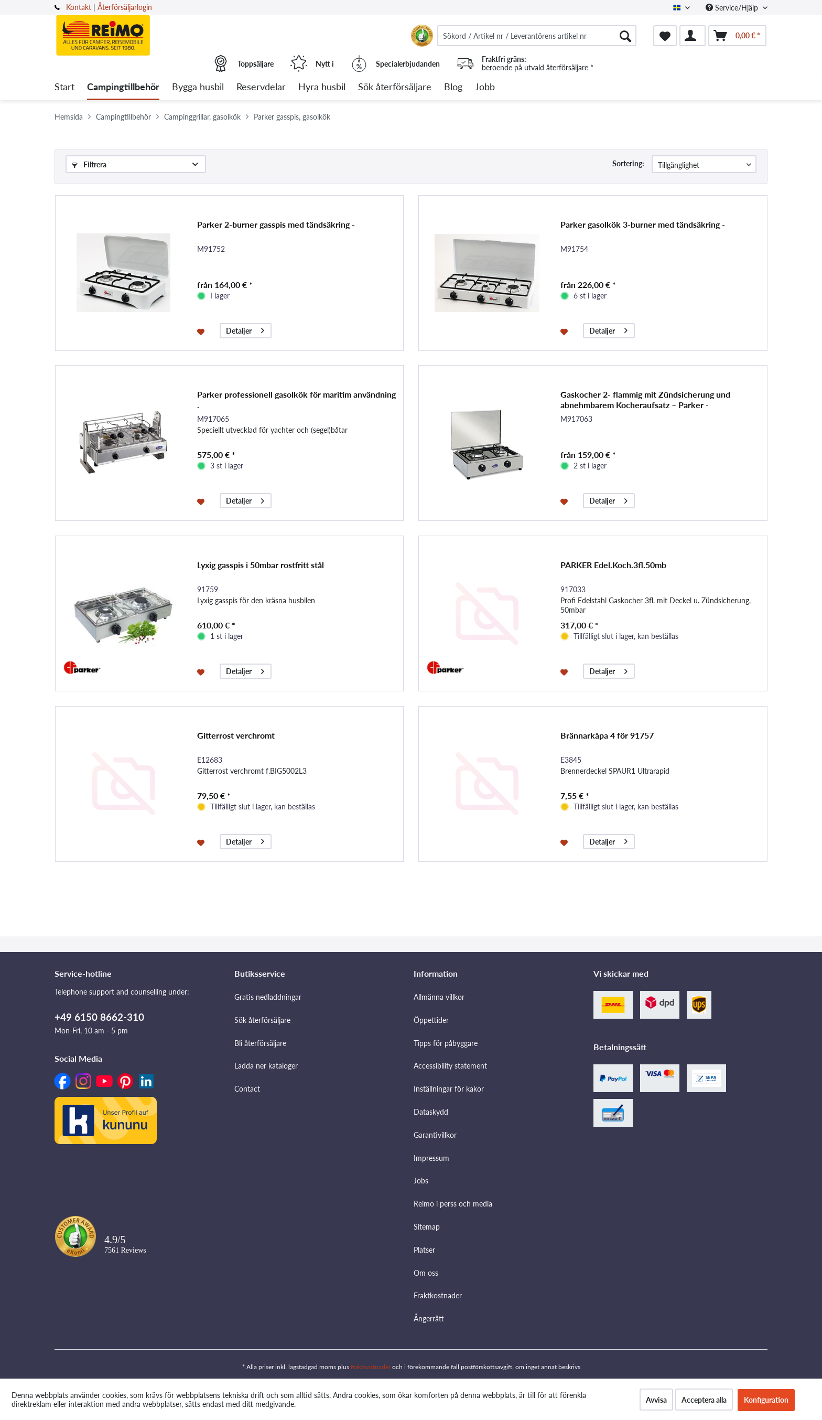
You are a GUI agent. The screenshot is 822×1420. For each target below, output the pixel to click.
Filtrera (89, 164)
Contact (247, 1088)
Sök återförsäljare (262, 1020)
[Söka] (625, 35)
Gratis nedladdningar (267, 996)
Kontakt (78, 7)
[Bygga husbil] (198, 87)
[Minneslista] (665, 35)
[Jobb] (485, 87)
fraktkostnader (371, 1367)
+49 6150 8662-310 (99, 1017)
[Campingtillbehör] (123, 87)
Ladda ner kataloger (266, 1065)
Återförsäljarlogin (125, 7)
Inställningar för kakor (449, 1088)
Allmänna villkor (439, 996)
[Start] (64, 87)
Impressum (431, 1158)
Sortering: (628, 163)
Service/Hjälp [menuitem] (733, 7)
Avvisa (656, 1399)
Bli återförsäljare (260, 1043)
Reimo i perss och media (453, 1203)
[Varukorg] (737, 35)
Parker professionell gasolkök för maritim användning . (296, 399)
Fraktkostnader (438, 1295)
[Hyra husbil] (321, 87)
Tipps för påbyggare (446, 1043)
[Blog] (453, 87)
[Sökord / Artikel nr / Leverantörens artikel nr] (536, 35)
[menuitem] (536, 35)
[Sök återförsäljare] (394, 87)
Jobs (421, 1180)
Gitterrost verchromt (236, 735)
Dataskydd (431, 1111)
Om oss (426, 1272)
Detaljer (245, 329)
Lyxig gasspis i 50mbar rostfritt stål (260, 565)
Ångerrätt (429, 1318)
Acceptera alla (704, 1399)
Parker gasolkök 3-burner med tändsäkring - (642, 224)
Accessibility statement (450, 1065)
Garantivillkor (435, 1134)
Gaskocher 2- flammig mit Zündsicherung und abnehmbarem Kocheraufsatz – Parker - (645, 399)
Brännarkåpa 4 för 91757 (607, 735)
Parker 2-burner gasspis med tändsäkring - (276, 224)
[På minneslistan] (202, 331)
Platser (424, 1249)
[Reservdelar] (261, 87)
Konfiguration (766, 1399)
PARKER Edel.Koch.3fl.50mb (613, 565)
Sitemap (427, 1226)
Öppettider (431, 1020)
